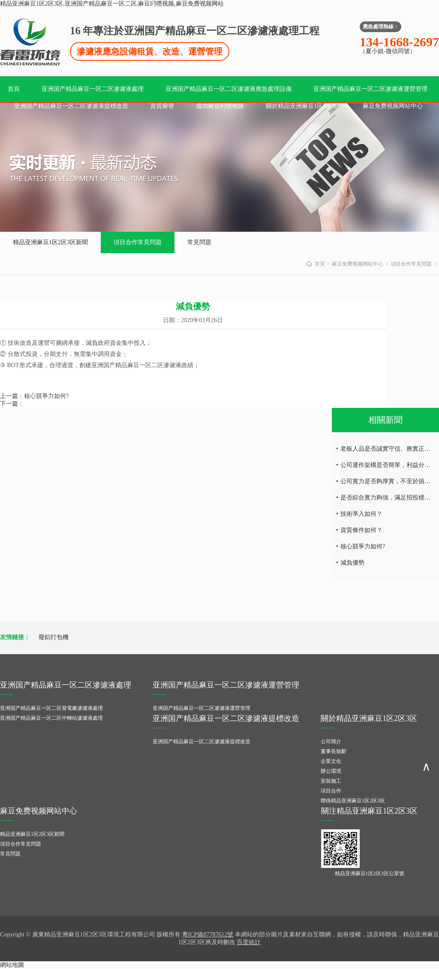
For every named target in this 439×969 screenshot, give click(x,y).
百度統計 (249, 942)
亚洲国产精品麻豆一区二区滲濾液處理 (93, 89)
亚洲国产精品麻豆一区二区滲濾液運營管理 (370, 89)
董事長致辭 (333, 751)
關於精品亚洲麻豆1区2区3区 (303, 106)
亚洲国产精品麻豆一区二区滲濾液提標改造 (71, 106)
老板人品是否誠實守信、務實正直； (388, 449)
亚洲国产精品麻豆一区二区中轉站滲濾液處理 (51, 718)
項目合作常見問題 (138, 242)
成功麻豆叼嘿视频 (220, 106)
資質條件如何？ (361, 530)
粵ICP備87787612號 (208, 934)
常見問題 (199, 242)
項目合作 (331, 791)
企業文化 (331, 761)
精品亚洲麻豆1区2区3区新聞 (50, 242)
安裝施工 (331, 781)
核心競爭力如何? (46, 396)
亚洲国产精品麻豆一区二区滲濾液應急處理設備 (228, 89)
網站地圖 (12, 965)
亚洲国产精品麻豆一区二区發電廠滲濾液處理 (51, 708)
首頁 (14, 89)
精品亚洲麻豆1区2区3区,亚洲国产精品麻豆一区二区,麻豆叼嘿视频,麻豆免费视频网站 (112, 3)
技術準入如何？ (361, 514)
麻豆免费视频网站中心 (393, 106)
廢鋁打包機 (54, 637)
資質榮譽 (162, 106)
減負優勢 (352, 562)
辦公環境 (331, 771)
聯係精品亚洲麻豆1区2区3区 (353, 801)
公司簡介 (331, 742)
